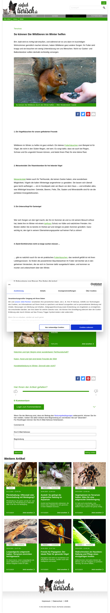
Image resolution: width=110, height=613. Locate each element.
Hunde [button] (34, 16)
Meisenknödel (20, 179)
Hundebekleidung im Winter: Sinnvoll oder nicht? (35, 366)
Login (104, 3)
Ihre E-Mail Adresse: (22, 432)
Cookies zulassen (86, 327)
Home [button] (13, 16)
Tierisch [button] (76, 16)
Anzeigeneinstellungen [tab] (67, 291)
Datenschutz (57, 601)
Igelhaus (47, 223)
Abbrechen (18, 452)
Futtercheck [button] (97, 16)
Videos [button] (15, 19)
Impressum (46, 601)
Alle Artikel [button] (7, 19)
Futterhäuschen (71, 145)
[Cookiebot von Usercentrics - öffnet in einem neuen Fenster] (92, 284)
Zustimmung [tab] (19, 291)
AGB (66, 601)
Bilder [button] (22, 19)
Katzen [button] (55, 16)
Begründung (19, 439)
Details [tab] (43, 291)
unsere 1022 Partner (23, 302)
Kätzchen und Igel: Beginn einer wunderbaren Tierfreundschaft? (41, 352)
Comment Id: (19, 425)
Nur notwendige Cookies (54, 327)
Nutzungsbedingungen (63, 416)
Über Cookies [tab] (91, 291)
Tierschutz (18, 29)
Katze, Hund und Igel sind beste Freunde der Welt (35, 359)
